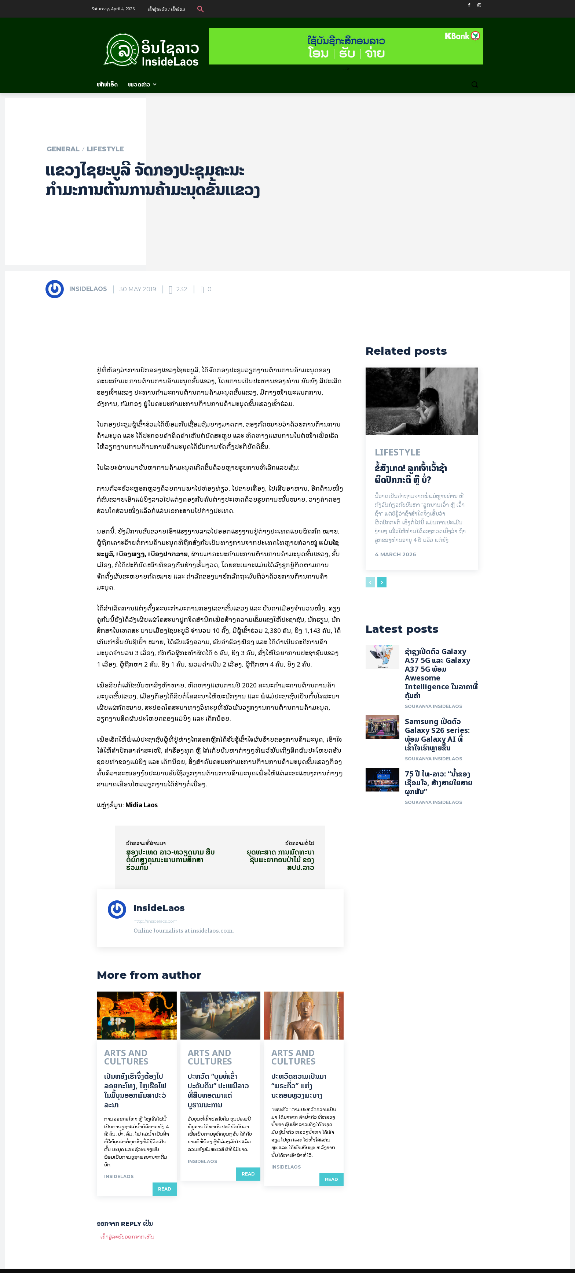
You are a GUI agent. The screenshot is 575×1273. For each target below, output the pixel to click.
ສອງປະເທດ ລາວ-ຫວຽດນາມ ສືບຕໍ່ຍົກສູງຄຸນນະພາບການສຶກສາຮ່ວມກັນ (170, 859)
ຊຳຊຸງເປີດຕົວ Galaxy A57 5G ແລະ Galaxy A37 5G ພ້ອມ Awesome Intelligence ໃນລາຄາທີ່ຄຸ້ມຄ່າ (441, 678)
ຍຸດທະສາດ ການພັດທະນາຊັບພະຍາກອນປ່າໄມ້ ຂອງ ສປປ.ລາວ (280, 859)
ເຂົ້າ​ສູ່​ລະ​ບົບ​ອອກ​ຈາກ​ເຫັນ (127, 1227)
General (63, 149)
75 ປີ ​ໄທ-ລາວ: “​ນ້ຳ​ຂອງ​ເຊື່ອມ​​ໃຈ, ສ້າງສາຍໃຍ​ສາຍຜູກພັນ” (438, 787)
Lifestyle (105, 149)
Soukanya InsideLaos (433, 711)
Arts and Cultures (131, 1053)
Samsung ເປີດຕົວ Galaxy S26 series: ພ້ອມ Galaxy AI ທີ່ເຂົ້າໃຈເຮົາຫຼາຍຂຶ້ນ (437, 739)
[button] (200, 9)
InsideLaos (88, 288)
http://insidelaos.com (155, 921)
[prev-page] (370, 584)
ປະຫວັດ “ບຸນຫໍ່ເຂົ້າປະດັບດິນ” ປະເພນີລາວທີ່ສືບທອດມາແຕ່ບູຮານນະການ (218, 1080)
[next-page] (382, 584)
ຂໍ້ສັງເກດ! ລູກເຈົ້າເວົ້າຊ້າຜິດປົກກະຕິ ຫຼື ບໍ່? (411, 476)
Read (164, 1179)
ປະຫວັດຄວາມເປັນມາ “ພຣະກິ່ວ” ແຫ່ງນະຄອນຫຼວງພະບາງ (298, 1076)
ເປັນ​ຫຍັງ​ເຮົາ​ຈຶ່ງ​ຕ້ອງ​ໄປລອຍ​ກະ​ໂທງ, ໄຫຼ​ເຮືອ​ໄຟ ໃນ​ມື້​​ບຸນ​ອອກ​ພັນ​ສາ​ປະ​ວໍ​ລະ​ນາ (135, 1080)
